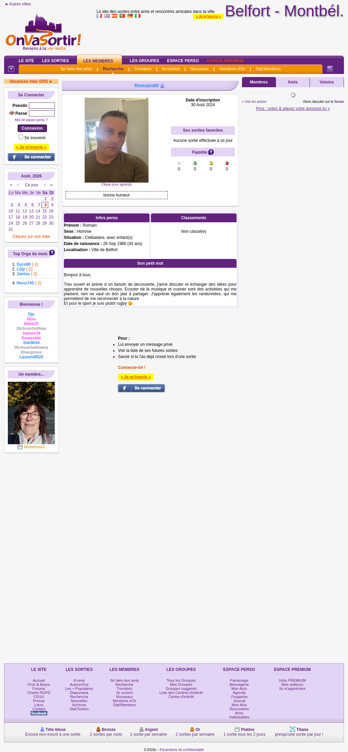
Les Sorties (55, 60)
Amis (293, 82)
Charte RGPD (38, 693)
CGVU (38, 697)
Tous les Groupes (181, 680)
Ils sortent (170, 69)
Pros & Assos (39, 684)
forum (339, 102)
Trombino (142, 69)
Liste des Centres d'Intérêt (181, 693)
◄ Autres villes (17, 4)
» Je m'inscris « (208, 16)
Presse (39, 701)
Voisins (327, 82)
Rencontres (239, 709)
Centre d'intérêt (181, 697)
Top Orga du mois (30, 253)
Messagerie (239, 684)
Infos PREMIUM (292, 680)
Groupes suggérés (181, 689)
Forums (39, 689)
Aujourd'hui (79, 684)
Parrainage (239, 680)
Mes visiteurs (292, 684)
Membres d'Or (232, 69)
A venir (79, 680)
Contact (38, 709)
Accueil (39, 680)
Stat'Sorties (79, 709)
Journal (239, 701)
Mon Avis (239, 705)
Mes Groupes (181, 684)
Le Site (26, 60)
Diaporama (79, 693)
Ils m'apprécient (292, 689)
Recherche (113, 69)
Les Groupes (144, 60)
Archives (79, 705)
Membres (259, 82)
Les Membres (98, 61)
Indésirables (239, 717)
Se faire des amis (76, 69)
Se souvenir (35, 137)
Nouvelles (79, 701)
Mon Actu (239, 689)
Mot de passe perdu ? (31, 120)
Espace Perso (183, 60)
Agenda (239, 693)
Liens (38, 705)
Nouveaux (199, 69)
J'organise (239, 697)
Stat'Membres (268, 69)
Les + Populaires (79, 689)
